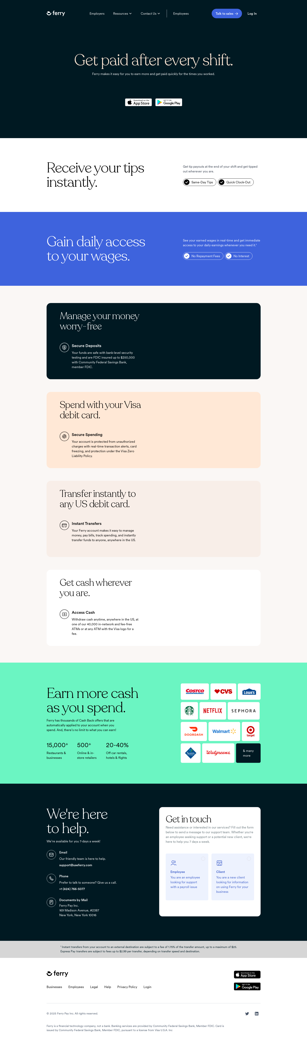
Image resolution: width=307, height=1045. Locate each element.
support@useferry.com (75, 865)
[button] (56, 13)
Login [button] (147, 987)
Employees (181, 13)
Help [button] (107, 987)
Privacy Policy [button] (127, 987)
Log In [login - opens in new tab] (252, 13)
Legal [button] (94, 987)
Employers (97, 13)
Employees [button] (76, 987)
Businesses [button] (54, 987)
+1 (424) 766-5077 (72, 889)
